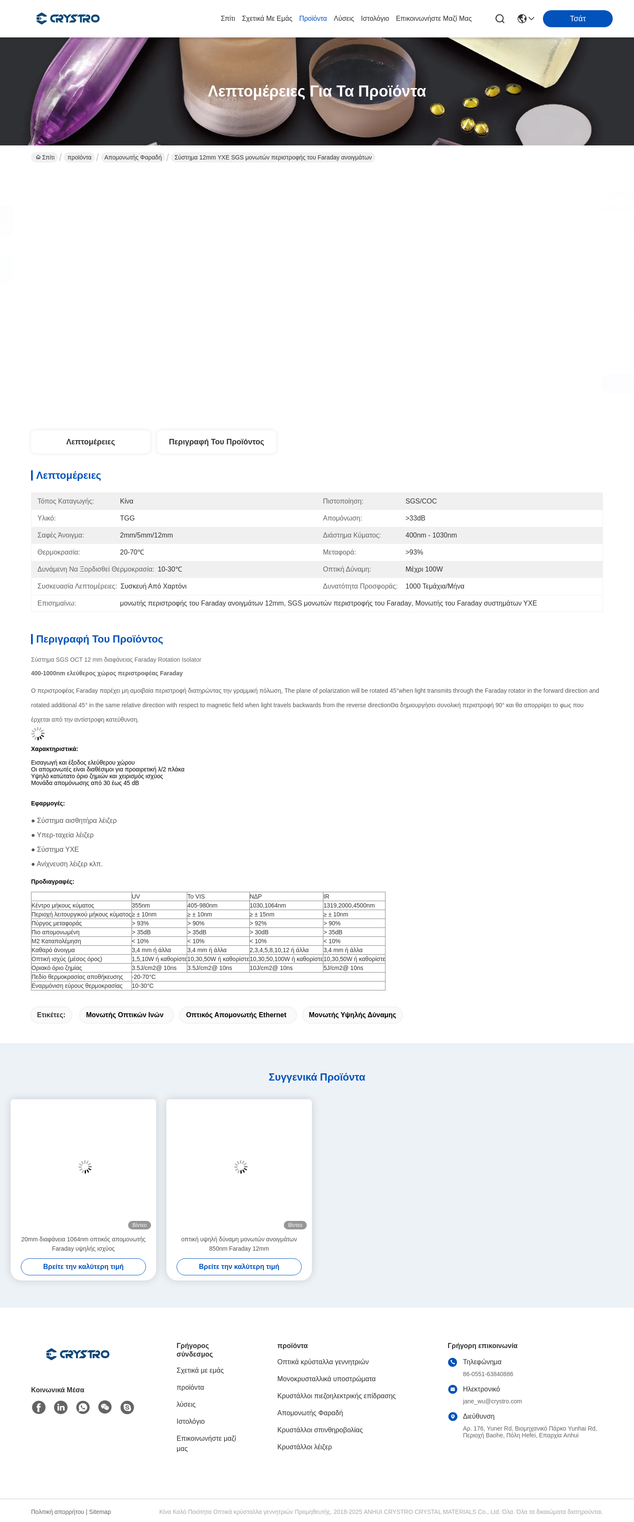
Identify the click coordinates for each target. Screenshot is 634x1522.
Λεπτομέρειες (90, 442)
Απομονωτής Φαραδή (133, 157)
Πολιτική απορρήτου (57, 1511)
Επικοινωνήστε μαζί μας (434, 18)
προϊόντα (313, 18)
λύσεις (344, 18)
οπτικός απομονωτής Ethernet (236, 1014)
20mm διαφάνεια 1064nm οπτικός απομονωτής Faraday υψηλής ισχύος (83, 1244)
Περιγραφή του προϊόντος (216, 442)
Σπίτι (228, 18)
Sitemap (100, 1511)
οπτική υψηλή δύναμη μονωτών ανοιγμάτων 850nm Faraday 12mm (239, 1244)
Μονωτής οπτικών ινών (124, 1014)
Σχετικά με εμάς (267, 18)
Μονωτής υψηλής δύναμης (352, 1014)
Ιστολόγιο (375, 18)
